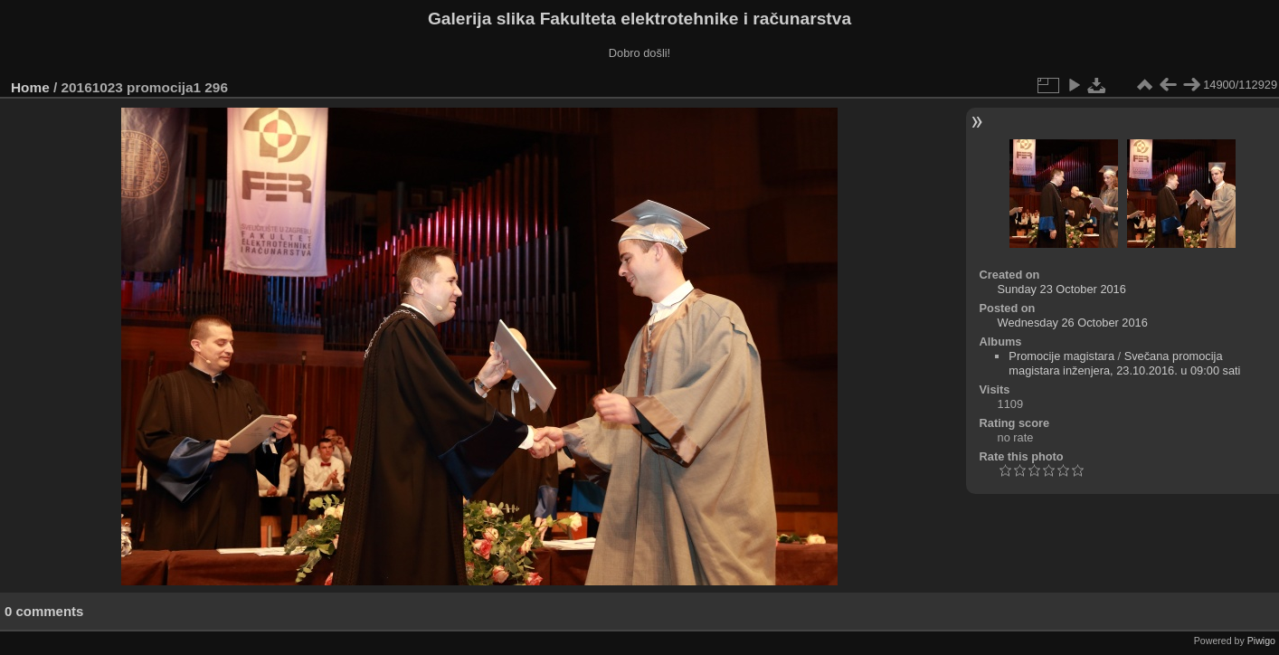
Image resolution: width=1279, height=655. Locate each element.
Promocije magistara (1061, 356)
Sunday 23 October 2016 (1062, 289)
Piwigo (1261, 640)
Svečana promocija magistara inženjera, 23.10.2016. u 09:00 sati (1124, 363)
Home (30, 87)
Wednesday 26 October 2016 (1073, 322)
